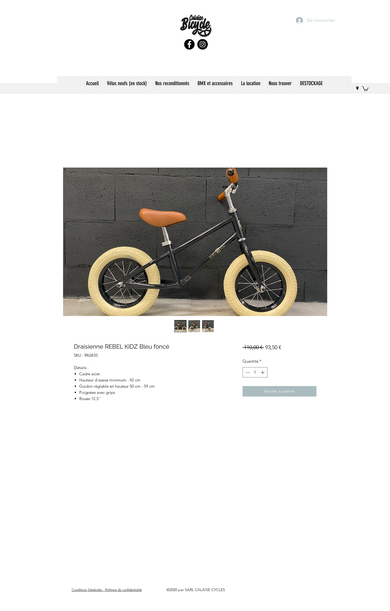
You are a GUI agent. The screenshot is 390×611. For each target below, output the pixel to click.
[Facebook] (189, 44)
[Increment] (263, 372)
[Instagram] (202, 44)
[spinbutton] (255, 372)
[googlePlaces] (357, 88)
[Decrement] (247, 372)
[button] (172, 83)
